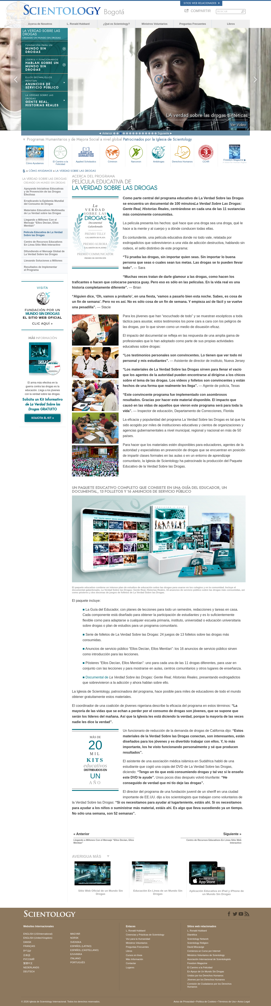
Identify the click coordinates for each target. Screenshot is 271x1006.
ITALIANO (75, 958)
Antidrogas (158, 153)
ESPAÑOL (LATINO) (80, 946)
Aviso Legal (244, 1001)
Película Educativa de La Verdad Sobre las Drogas (43, 234)
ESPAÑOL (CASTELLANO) (84, 950)
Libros (231, 23)
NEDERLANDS (31, 967)
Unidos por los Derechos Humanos (205, 975)
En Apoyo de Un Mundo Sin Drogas (205, 971)
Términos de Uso (227, 1001)
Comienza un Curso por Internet (203, 951)
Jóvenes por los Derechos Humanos (206, 979)
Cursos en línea (134, 955)
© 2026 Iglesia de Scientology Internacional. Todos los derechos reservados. (60, 1001)
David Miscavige (195, 947)
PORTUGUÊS (77, 962)
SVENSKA (75, 942)
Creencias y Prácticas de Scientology (145, 934)
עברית (27, 950)
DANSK (27, 942)
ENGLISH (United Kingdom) (37, 938)
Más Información (134, 959)
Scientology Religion (197, 943)
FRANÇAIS (29, 946)
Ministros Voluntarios (154, 23)
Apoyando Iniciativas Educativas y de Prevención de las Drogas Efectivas (44, 191)
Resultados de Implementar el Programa (40, 268)
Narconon (136, 153)
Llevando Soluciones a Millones (43, 260)
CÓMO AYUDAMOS (41, 171)
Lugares (130, 967)
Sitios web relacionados (202, 3)
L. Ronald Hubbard (78, 23)
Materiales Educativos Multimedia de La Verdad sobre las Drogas (44, 212)
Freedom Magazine (234, 161)
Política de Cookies (206, 1001)
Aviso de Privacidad (184, 1001)
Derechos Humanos (182, 153)
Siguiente (163, 133)
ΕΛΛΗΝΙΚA (76, 954)
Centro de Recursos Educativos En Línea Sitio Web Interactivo (43, 243)
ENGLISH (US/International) (38, 934)
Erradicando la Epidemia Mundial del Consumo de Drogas (44, 202)
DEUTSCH (29, 971)
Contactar (131, 963)
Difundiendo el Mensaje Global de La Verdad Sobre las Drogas (44, 253)
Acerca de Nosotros (40, 23)
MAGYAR (75, 934)
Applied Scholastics (85, 153)
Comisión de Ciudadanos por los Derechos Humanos (209, 985)
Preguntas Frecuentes (192, 23)
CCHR (205, 153)
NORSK (74, 938)
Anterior (107, 133)
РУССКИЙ (28, 959)
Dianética (192, 934)
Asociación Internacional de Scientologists (209, 959)
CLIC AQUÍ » (42, 323)
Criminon (112, 153)
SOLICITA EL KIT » (42, 418)
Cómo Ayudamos (35, 163)
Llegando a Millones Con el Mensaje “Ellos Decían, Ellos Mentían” (41, 222)
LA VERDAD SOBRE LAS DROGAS (75, 171)
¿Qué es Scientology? (116, 23)
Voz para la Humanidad (138, 939)
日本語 (26, 955)
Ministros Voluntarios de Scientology (206, 955)
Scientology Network (197, 939)
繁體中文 (28, 963)
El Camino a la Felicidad (60, 154)
